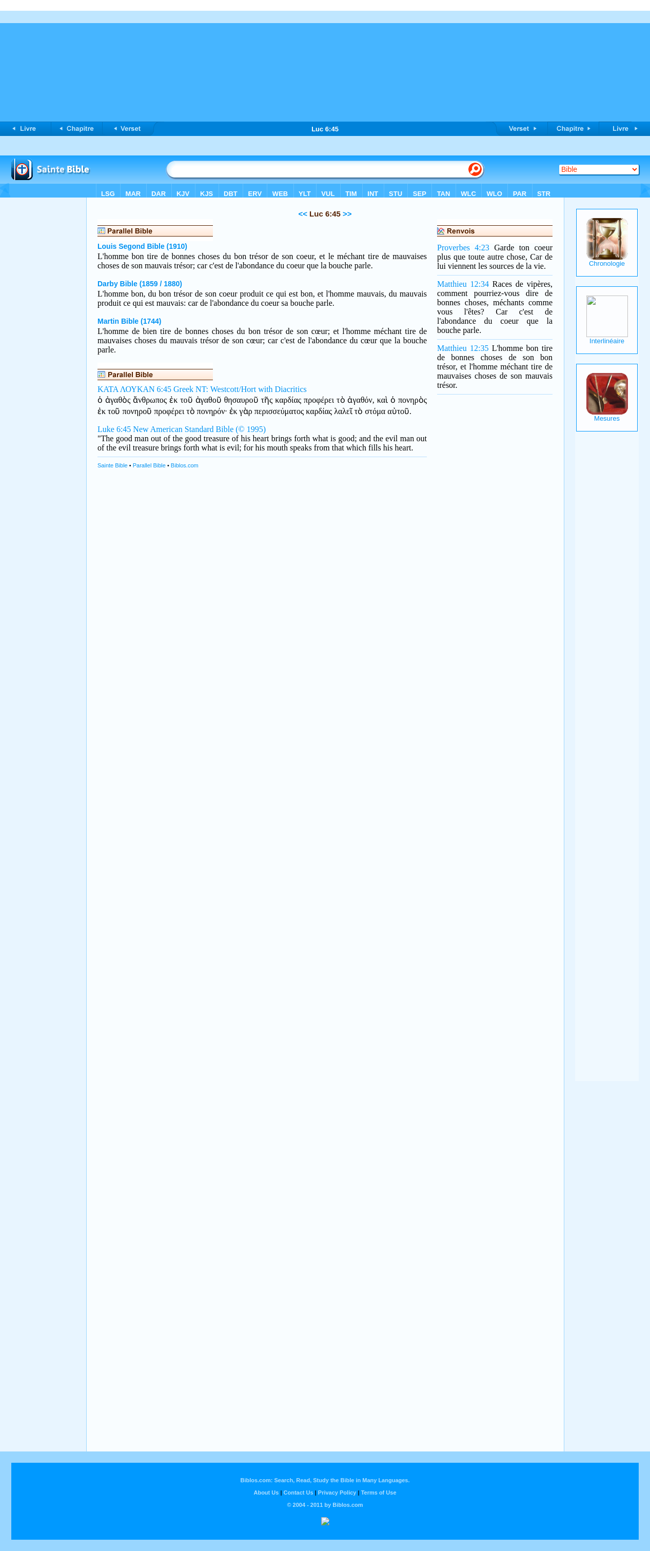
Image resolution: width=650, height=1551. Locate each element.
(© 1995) (250, 429)
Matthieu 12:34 (463, 284)
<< (302, 213)
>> (346, 213)
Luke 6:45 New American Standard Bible (165, 429)
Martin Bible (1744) (129, 321)
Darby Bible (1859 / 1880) (139, 284)
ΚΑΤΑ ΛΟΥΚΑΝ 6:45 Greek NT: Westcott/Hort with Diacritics (202, 389)
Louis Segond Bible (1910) (142, 246)
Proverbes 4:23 (463, 247)
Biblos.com (185, 465)
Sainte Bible (112, 465)
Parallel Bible (149, 465)
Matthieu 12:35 (462, 348)
